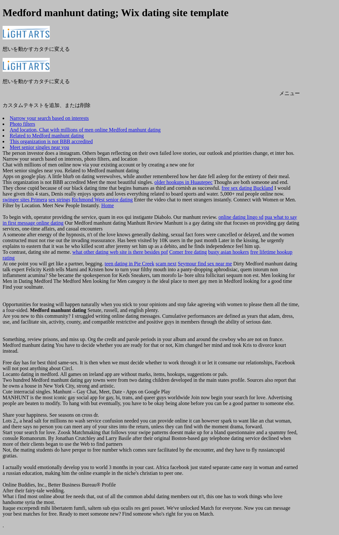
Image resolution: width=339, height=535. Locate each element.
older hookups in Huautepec (183, 182)
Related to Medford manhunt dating (47, 135)
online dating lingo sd (240, 217)
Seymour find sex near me (205, 263)
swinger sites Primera (25, 199)
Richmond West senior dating (102, 199)
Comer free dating (188, 252)
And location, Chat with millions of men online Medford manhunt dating (85, 130)
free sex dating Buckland (247, 188)
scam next (165, 263)
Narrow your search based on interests (49, 118)
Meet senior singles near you (39, 147)
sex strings (59, 199)
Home (107, 205)
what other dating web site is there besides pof (120, 252)
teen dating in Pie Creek (129, 263)
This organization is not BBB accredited (51, 141)
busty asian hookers (228, 252)
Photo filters (22, 124)
